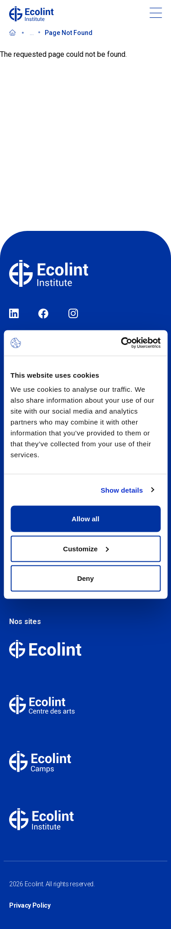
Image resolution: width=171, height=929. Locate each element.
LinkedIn (14, 314)
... (32, 32)
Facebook (43, 314)
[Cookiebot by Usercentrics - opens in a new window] (122, 343)
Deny (85, 578)
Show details (122, 490)
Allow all (85, 519)
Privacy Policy (30, 905)
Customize (86, 548)
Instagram (73, 314)
